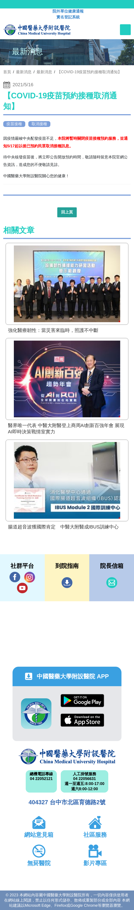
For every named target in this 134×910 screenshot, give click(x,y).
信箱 (111, 582)
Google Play (82, 700)
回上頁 (67, 212)
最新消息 (44, 72)
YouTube (22, 588)
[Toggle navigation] (125, 29)
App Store (82, 720)
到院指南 (67, 582)
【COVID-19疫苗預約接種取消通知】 (89, 72)
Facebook (15, 577)
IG (29, 577)
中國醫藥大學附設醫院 (67, 756)
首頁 (7, 72)
